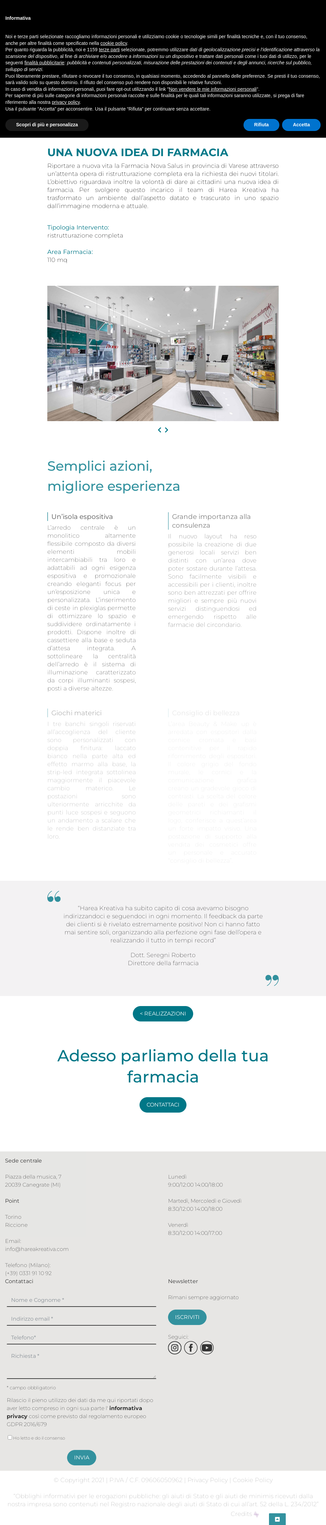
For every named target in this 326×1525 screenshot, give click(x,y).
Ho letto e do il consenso (36, 1438)
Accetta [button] (301, 124)
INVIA (81, 1457)
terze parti (109, 49)
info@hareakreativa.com (37, 1249)
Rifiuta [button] (261, 124)
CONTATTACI (163, 1105)
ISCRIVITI (187, 1317)
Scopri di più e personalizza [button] (47, 124)
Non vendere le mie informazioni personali (212, 89)
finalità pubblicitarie (44, 62)
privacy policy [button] (66, 102)
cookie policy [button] (113, 43)
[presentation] (159, 430)
